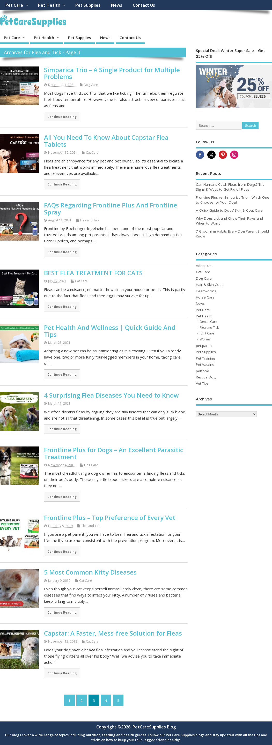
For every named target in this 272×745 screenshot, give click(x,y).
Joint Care (207, 333)
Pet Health (49, 5)
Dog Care (91, 85)
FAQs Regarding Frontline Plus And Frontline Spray (110, 208)
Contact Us (144, 5)
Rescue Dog (206, 377)
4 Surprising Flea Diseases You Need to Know (111, 395)
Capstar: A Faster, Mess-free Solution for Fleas (113, 633)
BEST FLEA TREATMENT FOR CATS (93, 273)
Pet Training (205, 358)
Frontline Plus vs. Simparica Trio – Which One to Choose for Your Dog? (232, 200)
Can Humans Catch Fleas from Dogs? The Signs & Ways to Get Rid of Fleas (230, 187)
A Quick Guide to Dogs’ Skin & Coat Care (229, 210)
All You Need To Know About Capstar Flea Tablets (106, 140)
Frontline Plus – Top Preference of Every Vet (109, 517)
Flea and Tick (89, 220)
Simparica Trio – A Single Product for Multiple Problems (112, 73)
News (116, 5)
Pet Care (14, 5)
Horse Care (205, 297)
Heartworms (206, 291)
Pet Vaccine (205, 364)
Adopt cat (203, 265)
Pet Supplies (87, 5)
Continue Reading (62, 117)
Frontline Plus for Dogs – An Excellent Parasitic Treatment (113, 453)
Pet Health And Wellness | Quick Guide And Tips (109, 330)
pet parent (204, 345)
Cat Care (92, 152)
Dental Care (208, 321)
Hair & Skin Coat (209, 284)
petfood (202, 371)
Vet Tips (202, 383)
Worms (205, 339)
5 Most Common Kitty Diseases (90, 572)
